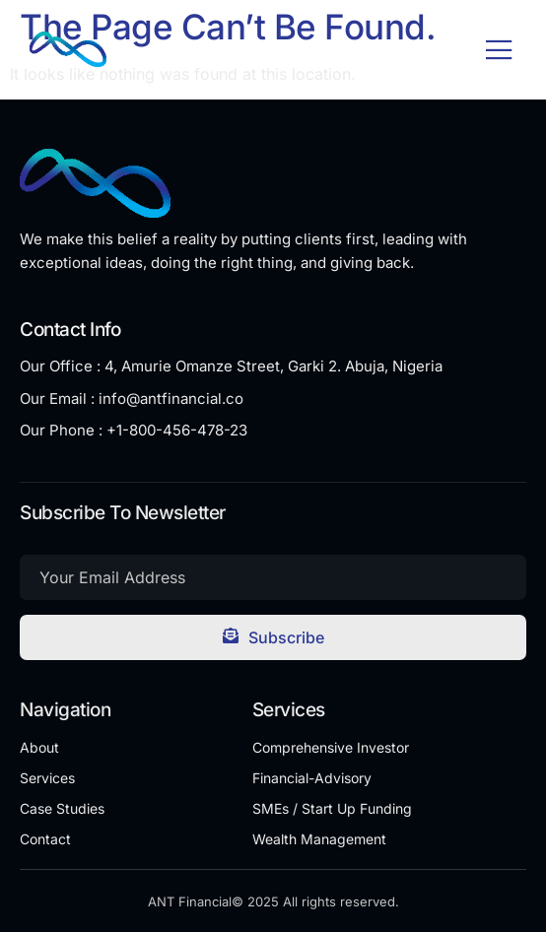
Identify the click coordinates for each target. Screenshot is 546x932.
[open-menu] (499, 51)
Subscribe (273, 637)
